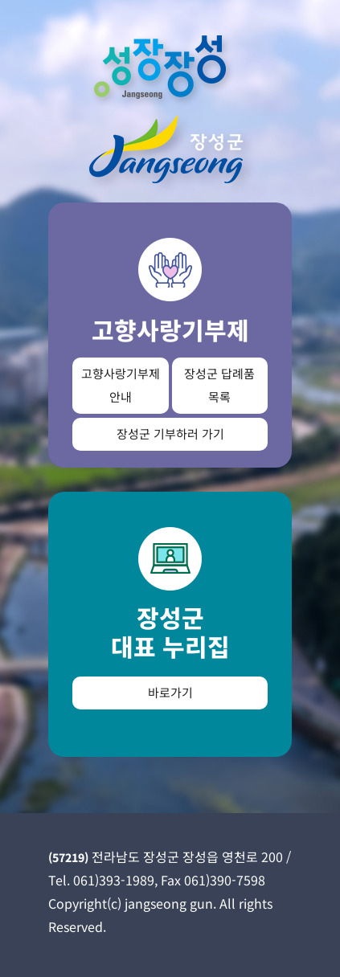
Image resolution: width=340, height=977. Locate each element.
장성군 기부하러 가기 (170, 433)
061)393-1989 (113, 879)
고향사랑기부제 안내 (120, 385)
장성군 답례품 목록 (219, 385)
